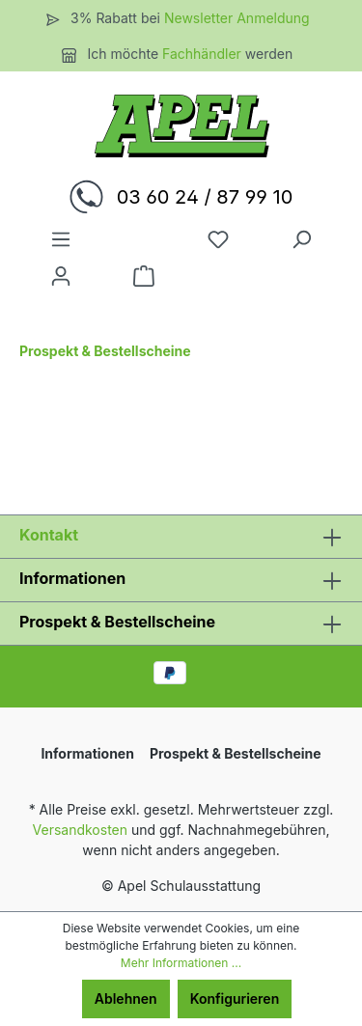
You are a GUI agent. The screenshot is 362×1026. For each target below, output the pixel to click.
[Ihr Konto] (61, 276)
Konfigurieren (235, 998)
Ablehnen (126, 998)
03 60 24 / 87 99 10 (205, 196)
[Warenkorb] (144, 276)
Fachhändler (203, 53)
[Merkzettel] (218, 239)
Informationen (72, 578)
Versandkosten (80, 829)
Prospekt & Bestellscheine (117, 621)
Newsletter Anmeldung (237, 18)
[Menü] (61, 239)
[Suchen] (301, 239)
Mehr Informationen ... (181, 963)
